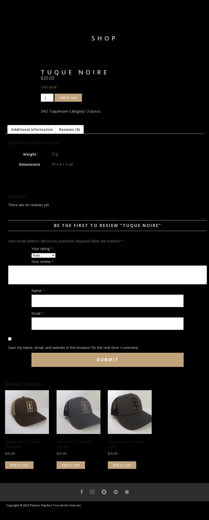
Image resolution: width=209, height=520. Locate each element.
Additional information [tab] (32, 129)
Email (37, 313)
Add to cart (68, 98)
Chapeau (93, 111)
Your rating (42, 248)
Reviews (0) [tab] (69, 129)
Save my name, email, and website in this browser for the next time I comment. (73, 347)
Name (38, 290)
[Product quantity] (47, 98)
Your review (42, 261)
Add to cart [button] (19, 465)
